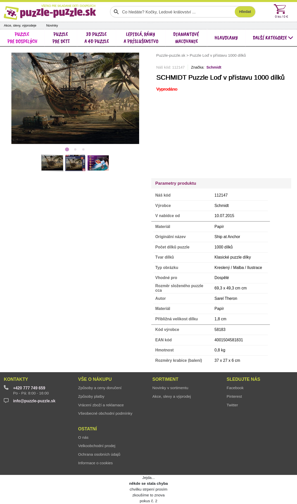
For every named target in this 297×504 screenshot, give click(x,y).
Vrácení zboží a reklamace (101, 405)
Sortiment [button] (165, 379)
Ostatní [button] (87, 428)
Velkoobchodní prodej (96, 446)
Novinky (52, 25)
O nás (83, 437)
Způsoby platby (91, 396)
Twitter (232, 405)
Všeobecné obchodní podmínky (105, 413)
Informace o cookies (95, 463)
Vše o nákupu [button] (95, 379)
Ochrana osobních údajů (99, 454)
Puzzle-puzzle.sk (171, 55)
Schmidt (213, 67)
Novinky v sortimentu (170, 388)
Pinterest (234, 396)
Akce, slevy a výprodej (171, 396)
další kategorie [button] (273, 37)
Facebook (235, 388)
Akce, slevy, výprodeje (20, 25)
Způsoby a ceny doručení (100, 388)
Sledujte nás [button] (243, 379)
